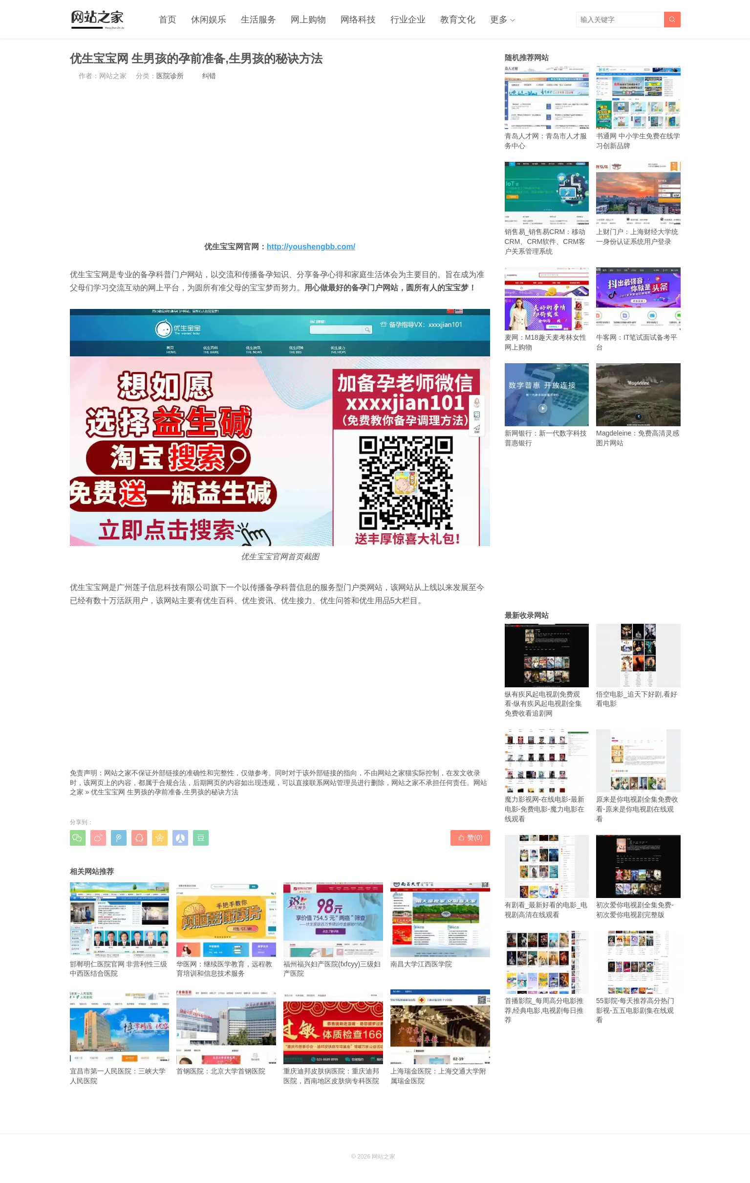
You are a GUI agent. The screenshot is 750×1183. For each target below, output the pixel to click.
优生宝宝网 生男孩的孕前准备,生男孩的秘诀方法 (164, 792)
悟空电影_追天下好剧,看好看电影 (638, 665)
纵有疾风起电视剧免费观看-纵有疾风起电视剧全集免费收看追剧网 (547, 670)
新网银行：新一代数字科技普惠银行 (547, 405)
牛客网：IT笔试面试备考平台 (638, 309)
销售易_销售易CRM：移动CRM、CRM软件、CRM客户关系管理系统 (547, 208)
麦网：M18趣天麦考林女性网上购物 (547, 309)
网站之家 (383, 1156)
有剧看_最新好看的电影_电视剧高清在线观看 (547, 877)
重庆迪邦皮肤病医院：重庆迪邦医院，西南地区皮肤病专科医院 (333, 1036)
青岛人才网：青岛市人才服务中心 (547, 108)
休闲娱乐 (208, 19)
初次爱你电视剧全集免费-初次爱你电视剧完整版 (638, 877)
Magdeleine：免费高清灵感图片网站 (638, 405)
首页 (167, 19)
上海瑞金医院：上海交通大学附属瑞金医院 (440, 1036)
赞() (470, 837)
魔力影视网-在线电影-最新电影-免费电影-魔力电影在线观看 (547, 776)
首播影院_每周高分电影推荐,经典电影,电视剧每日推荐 (547, 977)
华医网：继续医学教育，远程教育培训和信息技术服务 (226, 929)
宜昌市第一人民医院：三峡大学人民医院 (120, 1036)
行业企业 (408, 19)
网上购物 (308, 19)
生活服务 (258, 19)
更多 (499, 19)
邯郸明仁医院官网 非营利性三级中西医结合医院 (120, 929)
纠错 (209, 76)
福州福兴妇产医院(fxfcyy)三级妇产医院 (333, 929)
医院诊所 (170, 76)
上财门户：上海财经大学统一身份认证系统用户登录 (638, 203)
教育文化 (457, 19)
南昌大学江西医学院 (440, 925)
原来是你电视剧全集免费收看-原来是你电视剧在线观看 (638, 776)
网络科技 (358, 19)
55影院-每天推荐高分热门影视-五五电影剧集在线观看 (638, 977)
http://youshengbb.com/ (311, 246)
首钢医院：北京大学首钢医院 (226, 1032)
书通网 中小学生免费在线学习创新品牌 (638, 108)
